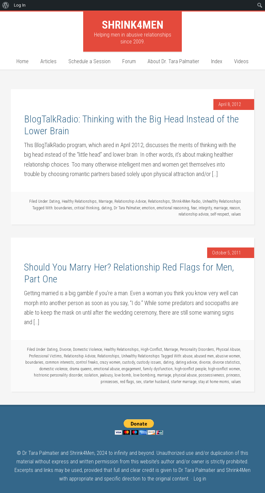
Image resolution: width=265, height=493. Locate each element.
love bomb (122, 375)
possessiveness (211, 375)
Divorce (65, 349)
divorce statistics (226, 362)
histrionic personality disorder (58, 375)
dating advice (186, 362)
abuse (187, 356)
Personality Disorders (197, 349)
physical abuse (185, 375)
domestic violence (53, 369)
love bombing (144, 375)
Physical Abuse (228, 349)
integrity (205, 208)
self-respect (219, 214)
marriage (221, 208)
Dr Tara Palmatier (127, 208)
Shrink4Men (132, 24)
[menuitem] (6, 5)
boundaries (63, 208)
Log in (200, 479)
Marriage (105, 201)
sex (138, 381)
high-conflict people (190, 369)
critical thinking (86, 208)
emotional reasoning (173, 208)
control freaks (87, 362)
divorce (204, 362)
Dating (54, 201)
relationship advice (193, 214)
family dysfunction (158, 369)
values (236, 214)
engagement (131, 369)
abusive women (228, 356)
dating (106, 208)
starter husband (156, 381)
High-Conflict (151, 349)
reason (234, 208)
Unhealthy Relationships (222, 201)
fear (194, 208)
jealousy (106, 375)
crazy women (110, 362)
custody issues (149, 362)
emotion (148, 208)
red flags (127, 381)
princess (233, 375)
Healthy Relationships (79, 201)
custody (128, 362)
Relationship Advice (130, 201)
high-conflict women (224, 369)
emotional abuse (107, 369)
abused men (204, 356)
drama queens (80, 369)
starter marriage (183, 381)
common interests (59, 362)
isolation (91, 375)
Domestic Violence (87, 349)
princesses (109, 381)
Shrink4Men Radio (186, 201)
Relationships (159, 201)
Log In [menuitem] (20, 5)
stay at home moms (213, 381)
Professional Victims (45, 356)
